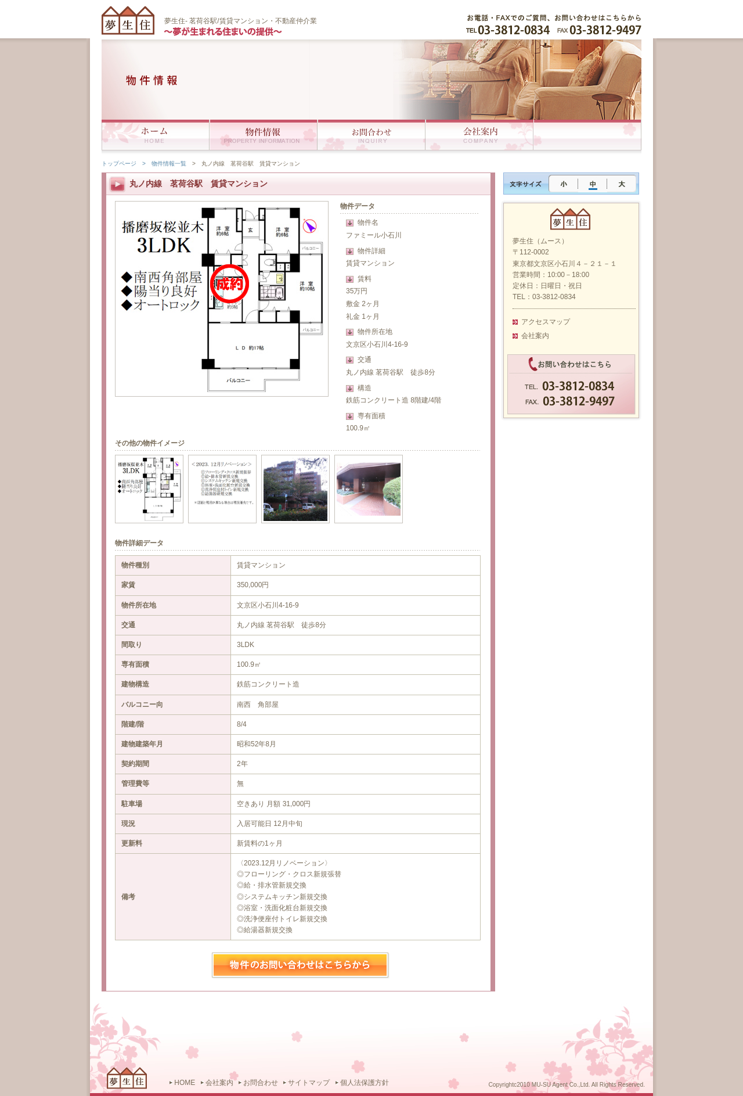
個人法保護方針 (364, 1083)
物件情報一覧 (169, 163)
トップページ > (124, 163)
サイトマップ (309, 1083)
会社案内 (535, 336)
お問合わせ (260, 1083)
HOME (184, 1083)
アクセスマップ (545, 322)
